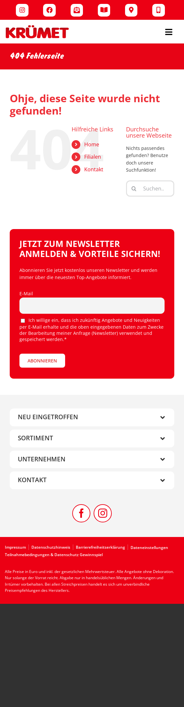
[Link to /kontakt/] (158, 10)
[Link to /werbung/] (104, 10)
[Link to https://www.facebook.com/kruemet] (49, 10)
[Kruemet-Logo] (37, 27)
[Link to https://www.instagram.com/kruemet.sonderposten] (22, 10)
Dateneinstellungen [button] (149, 547)
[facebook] (81, 513)
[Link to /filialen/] (131, 10)
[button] (92, 417)
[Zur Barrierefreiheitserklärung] (102, 547)
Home (91, 144)
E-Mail (26, 293)
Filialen (92, 156)
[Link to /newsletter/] (77, 10)
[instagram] (103, 513)
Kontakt (93, 169)
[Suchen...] (150, 188)
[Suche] (134, 188)
